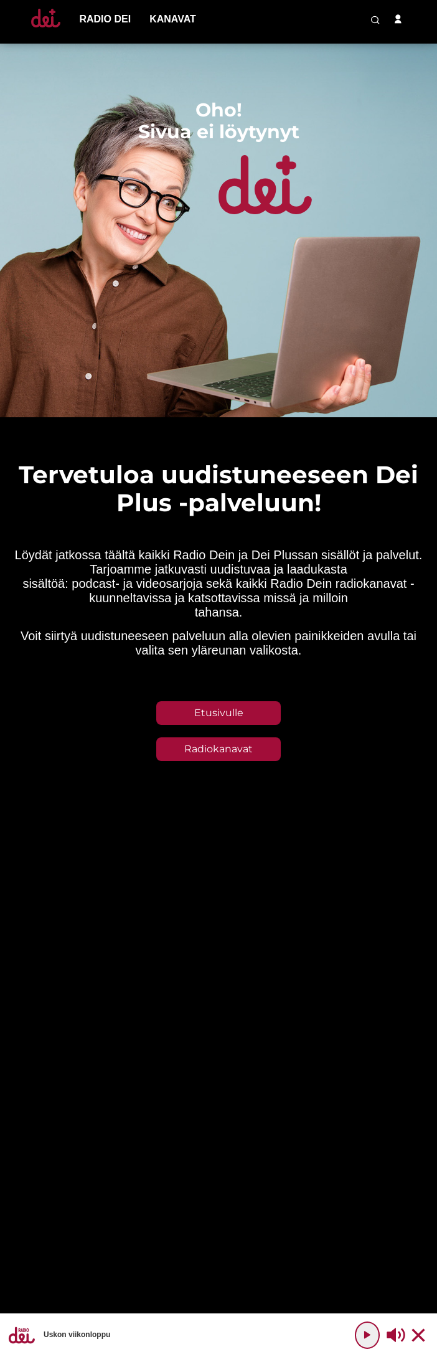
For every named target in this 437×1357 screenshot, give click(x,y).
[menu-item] (105, 19)
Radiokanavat (218, 749)
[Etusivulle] (45, 27)
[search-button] (375, 20)
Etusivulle (218, 713)
